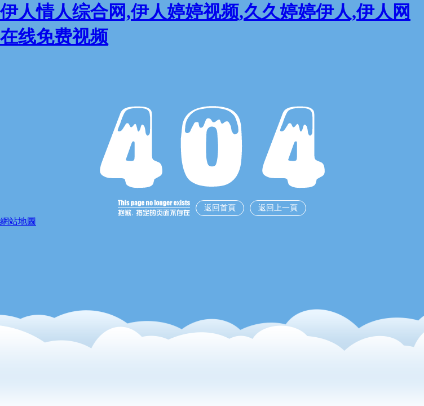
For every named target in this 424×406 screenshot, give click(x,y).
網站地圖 (18, 221)
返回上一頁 (278, 208)
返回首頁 (220, 208)
